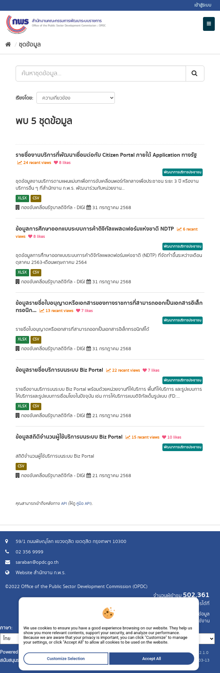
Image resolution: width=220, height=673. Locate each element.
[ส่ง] (195, 73)
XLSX (22, 198)
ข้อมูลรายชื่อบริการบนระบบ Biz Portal (59, 369)
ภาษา (5, 627)
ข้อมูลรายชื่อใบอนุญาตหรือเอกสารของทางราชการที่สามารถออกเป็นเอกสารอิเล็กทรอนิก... (109, 307)
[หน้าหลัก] (8, 44)
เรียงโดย (24, 98)
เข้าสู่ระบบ (202, 5)
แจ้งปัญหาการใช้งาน (190, 621)
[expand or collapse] (209, 24)
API (64, 504)
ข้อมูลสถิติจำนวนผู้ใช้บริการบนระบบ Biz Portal (69, 436)
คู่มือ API (83, 504)
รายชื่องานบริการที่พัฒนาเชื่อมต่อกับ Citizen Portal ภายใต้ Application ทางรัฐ (106, 154)
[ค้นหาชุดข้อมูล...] (101, 73)
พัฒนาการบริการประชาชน (182, 172)
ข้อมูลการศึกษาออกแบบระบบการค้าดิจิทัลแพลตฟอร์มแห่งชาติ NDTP (95, 228)
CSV (36, 198)
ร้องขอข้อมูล (197, 614)
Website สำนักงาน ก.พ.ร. (41, 572)
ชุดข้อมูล (30, 44)
